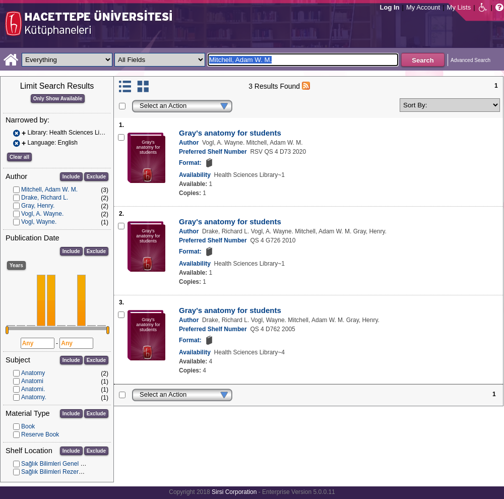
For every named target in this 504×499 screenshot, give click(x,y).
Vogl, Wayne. (38, 221)
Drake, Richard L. (44, 197)
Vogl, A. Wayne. (42, 213)
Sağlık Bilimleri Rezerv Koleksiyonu (68, 471)
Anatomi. (33, 389)
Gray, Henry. (37, 205)
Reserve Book (40, 434)
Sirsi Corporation (234, 491)
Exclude (96, 176)
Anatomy (33, 373)
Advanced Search (470, 60)
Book (28, 426)
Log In (390, 7)
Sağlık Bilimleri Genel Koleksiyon (65, 463)
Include (71, 176)
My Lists (459, 7)
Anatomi (32, 381)
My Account (423, 7)
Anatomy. (33, 397)
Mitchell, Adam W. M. (49, 189)
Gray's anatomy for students (230, 133)
